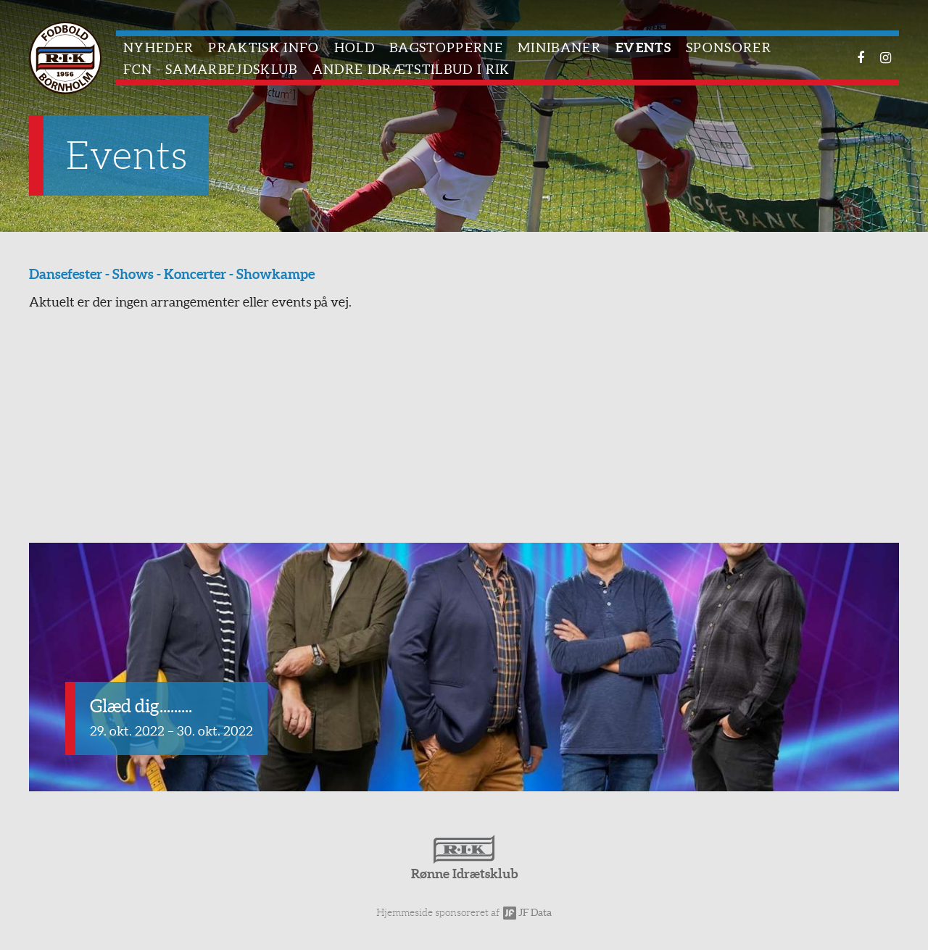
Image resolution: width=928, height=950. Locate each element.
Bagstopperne (446, 47)
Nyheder (158, 47)
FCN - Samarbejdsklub (210, 69)
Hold (354, 47)
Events (643, 47)
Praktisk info (263, 47)
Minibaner (559, 47)
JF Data (527, 912)
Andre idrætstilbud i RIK (411, 69)
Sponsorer (728, 47)
